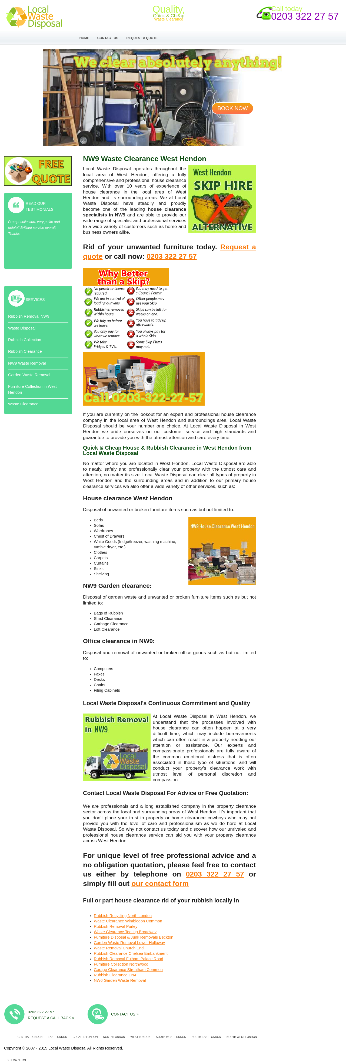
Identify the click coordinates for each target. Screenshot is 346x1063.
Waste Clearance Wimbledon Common (128, 921)
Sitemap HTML (17, 1060)
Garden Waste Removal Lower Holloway (129, 942)
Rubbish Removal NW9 (28, 316)
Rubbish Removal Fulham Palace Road (128, 959)
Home (84, 38)
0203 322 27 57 (305, 16)
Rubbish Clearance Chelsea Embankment (131, 953)
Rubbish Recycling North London (123, 915)
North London (114, 1036)
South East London (206, 1036)
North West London (242, 1036)
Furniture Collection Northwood (121, 964)
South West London (171, 1036)
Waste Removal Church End (119, 948)
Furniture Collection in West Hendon (32, 389)
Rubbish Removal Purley (115, 926)
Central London (30, 1036)
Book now (232, 108)
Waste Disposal (21, 328)
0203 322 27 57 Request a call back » (51, 1015)
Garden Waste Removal (29, 375)
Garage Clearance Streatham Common (128, 969)
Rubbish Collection (24, 340)
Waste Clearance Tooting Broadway (125, 932)
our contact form (160, 883)
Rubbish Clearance (25, 351)
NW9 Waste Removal (27, 363)
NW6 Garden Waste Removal (120, 980)
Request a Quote (142, 38)
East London (57, 1036)
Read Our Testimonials (40, 206)
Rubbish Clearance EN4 (115, 975)
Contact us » (124, 1014)
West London (140, 1036)
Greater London (85, 1036)
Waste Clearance (23, 404)
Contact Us (107, 38)
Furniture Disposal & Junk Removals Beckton (133, 937)
